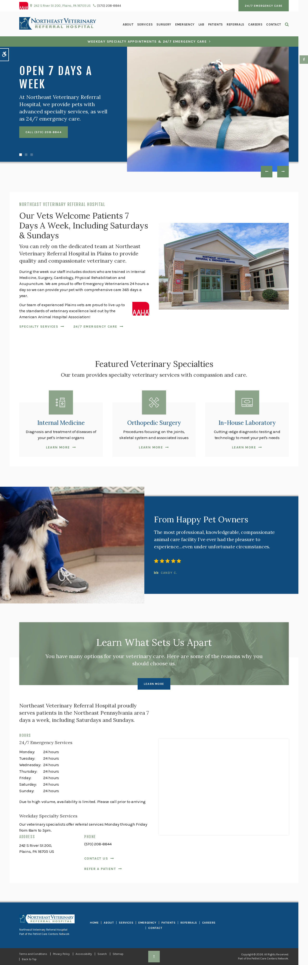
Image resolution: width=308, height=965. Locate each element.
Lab (201, 24)
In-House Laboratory (247, 423)
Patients (215, 24)
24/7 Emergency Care (263, 5)
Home (94, 922)
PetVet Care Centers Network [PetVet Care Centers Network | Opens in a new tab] (269, 958)
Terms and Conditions (33, 954)
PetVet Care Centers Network (51, 934)
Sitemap (118, 954)
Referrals (235, 24)
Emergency (185, 24)
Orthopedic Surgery (154, 423)
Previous (266, 171)
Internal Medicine (61, 423)
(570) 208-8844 (109, 6)
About (128, 24)
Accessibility (84, 954)
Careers (255, 24)
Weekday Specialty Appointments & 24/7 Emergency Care (147, 41)
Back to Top (29, 959)
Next (283, 171)
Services (145, 24)
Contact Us (96, 858)
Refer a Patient (100, 869)
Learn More (58, 447)
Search (102, 954)
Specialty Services (38, 326)
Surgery (163, 24)
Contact (273, 24)
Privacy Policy (61, 954)
